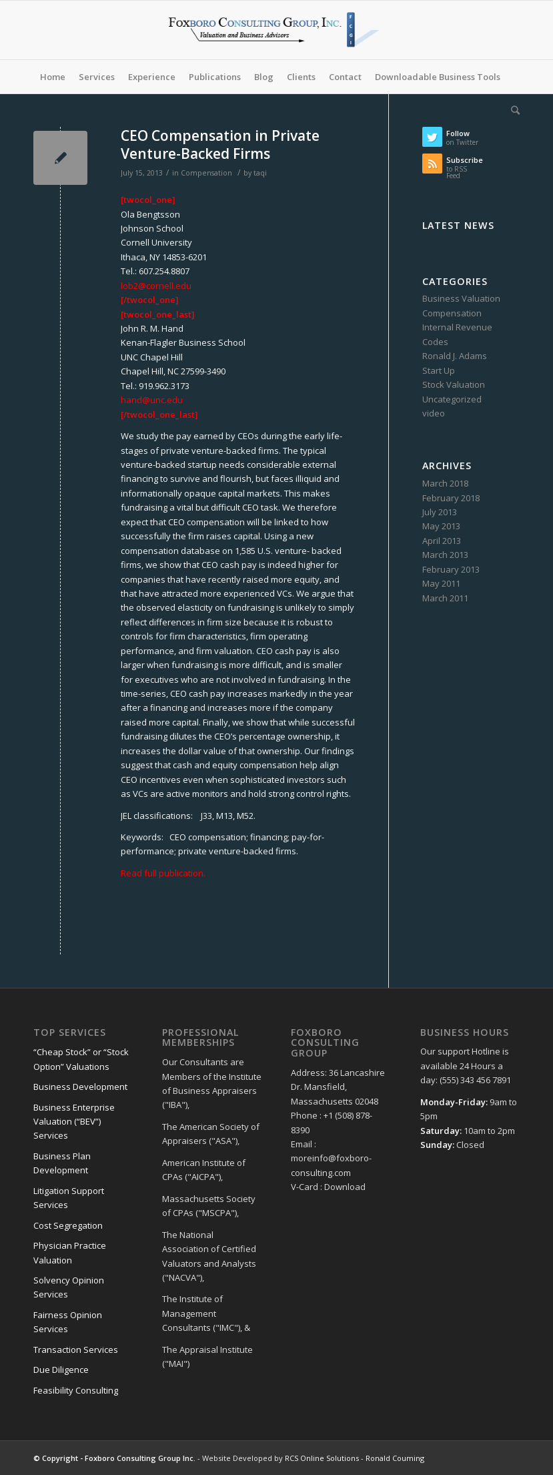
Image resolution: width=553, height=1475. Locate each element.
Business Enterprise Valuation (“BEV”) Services (74, 1121)
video (433, 413)
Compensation (206, 173)
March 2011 (445, 598)
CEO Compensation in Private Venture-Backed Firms (220, 144)
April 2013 (441, 541)
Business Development (80, 1087)
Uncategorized (452, 399)
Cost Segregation (68, 1225)
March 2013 (445, 555)
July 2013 (439, 512)
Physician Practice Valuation (69, 1252)
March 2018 (445, 483)
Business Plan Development (62, 1163)
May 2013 (441, 526)
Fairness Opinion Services (67, 1322)
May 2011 (441, 583)
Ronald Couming (395, 1458)
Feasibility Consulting (75, 1390)
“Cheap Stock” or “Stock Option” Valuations (81, 1059)
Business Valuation (461, 298)
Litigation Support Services (68, 1198)
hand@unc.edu (152, 400)
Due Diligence (61, 1370)
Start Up (438, 370)
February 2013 (451, 569)
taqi (260, 173)
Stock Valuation (453, 384)
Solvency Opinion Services (68, 1287)
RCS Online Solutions (322, 1458)
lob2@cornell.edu (156, 286)
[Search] (512, 110)
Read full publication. (163, 873)
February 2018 (451, 498)
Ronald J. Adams (454, 356)
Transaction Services (75, 1350)
